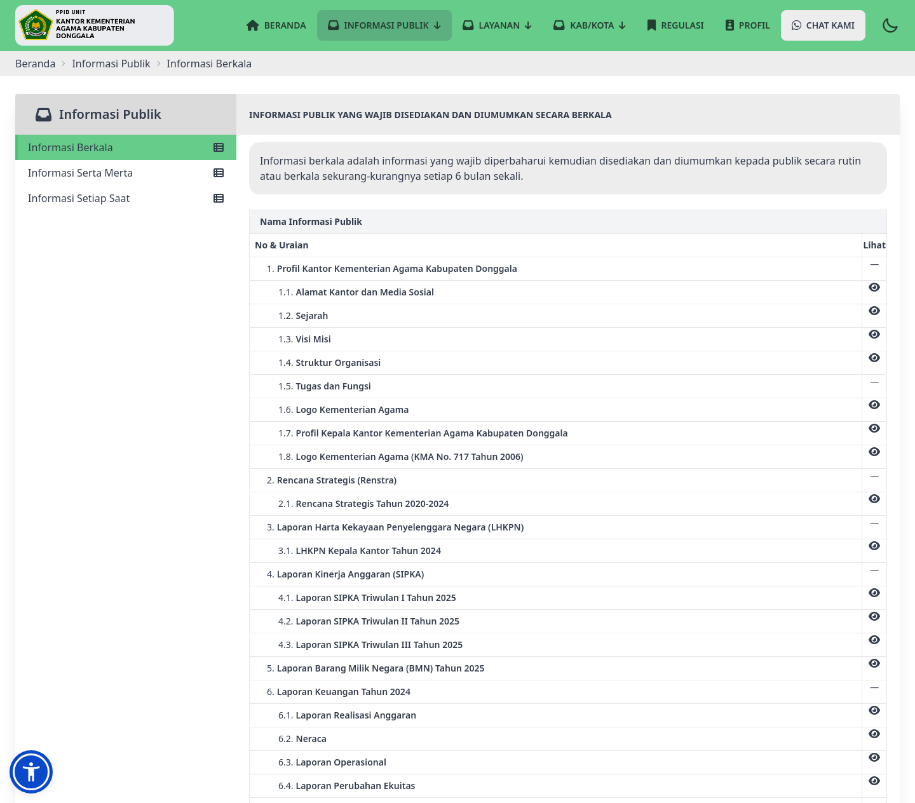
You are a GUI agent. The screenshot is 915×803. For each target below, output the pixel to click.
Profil (748, 25)
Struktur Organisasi (338, 362)
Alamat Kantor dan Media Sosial (365, 292)
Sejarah (312, 315)
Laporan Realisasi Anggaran (356, 715)
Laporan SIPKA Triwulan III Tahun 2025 (379, 644)
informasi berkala (209, 64)
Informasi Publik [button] (384, 25)
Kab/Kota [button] (589, 25)
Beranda (276, 25)
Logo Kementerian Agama (352, 409)
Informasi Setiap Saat (126, 198)
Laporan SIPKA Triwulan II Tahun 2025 (377, 621)
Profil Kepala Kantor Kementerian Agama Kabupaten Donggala (432, 433)
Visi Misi (313, 339)
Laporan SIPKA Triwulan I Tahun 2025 (376, 597)
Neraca (311, 738)
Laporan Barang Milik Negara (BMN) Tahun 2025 (381, 668)
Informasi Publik (111, 64)
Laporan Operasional (341, 762)
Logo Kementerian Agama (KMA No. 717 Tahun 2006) (410, 456)
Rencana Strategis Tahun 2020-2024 (372, 503)
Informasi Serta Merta (126, 173)
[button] (31, 771)
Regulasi (675, 25)
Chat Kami (823, 25)
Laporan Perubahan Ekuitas (356, 785)
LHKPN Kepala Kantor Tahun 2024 (368, 550)
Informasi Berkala (126, 147)
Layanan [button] (497, 25)
